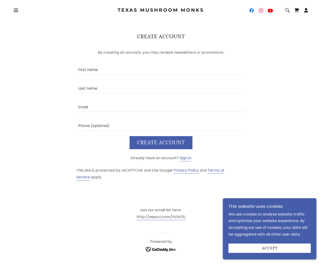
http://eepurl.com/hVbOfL (161, 216)
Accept (270, 248)
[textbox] (161, 67)
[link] (161, 10)
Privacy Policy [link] (186, 170)
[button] (16, 10)
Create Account (161, 143)
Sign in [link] (185, 158)
